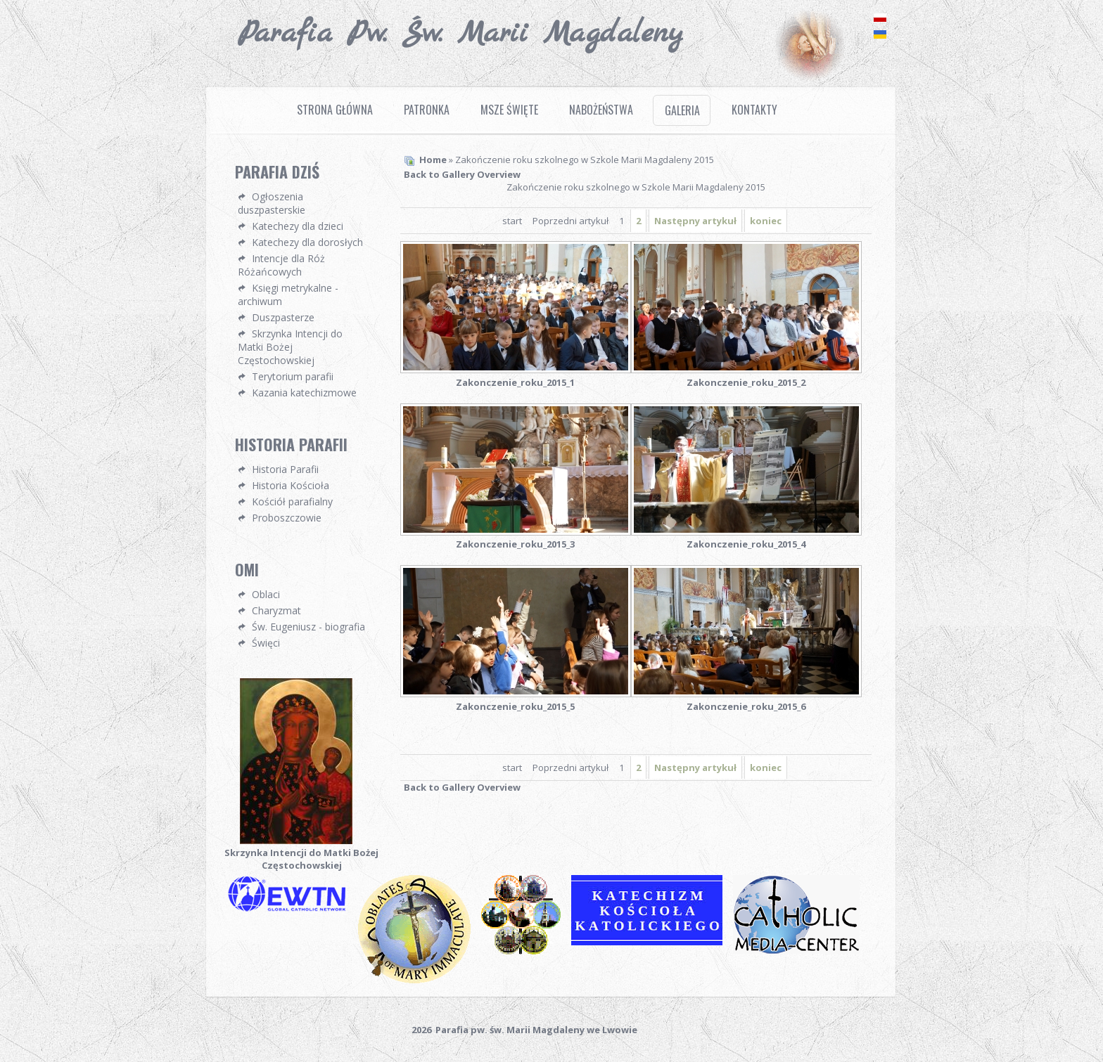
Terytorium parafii (292, 376)
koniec (766, 220)
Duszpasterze (283, 317)
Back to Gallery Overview (462, 174)
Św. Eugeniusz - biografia (308, 626)
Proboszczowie (286, 517)
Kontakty (754, 109)
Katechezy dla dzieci (297, 226)
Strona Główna (335, 109)
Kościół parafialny (292, 501)
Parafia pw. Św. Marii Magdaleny (460, 33)
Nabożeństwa (601, 109)
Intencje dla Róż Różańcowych (281, 265)
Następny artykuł (695, 220)
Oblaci (266, 594)
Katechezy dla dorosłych (307, 242)
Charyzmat (276, 610)
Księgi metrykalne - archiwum (288, 294)
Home (433, 159)
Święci (266, 642)
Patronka (427, 109)
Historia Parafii (285, 469)
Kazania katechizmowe (304, 392)
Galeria (682, 110)
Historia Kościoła (290, 485)
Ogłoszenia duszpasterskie (271, 203)
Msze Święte (509, 109)
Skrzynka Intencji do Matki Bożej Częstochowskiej (290, 347)
